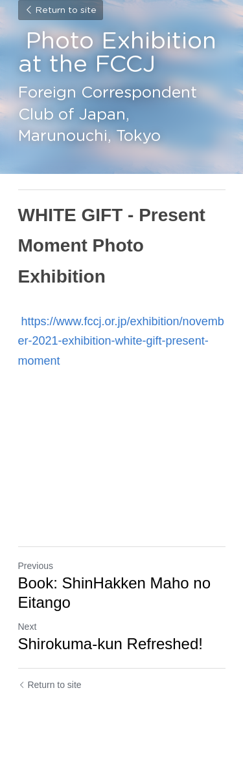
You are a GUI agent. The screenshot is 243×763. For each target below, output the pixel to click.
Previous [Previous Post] (35, 566)
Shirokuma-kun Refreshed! (110, 643)
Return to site (61, 10)
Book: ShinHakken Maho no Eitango (114, 592)
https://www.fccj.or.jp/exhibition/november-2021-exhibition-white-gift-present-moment (121, 341)
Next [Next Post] (27, 626)
